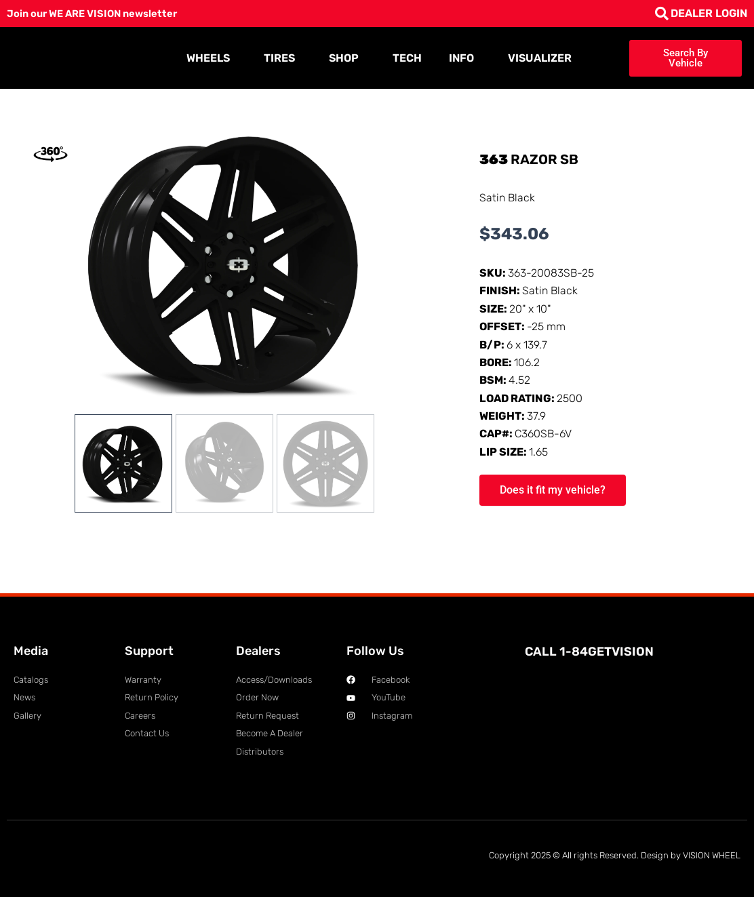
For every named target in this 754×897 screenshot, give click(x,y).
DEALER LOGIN (709, 13)
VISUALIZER (540, 58)
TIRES (283, 58)
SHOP (347, 58)
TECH (407, 58)
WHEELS (211, 58)
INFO (465, 58)
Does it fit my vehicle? (553, 489)
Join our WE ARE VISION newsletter (100, 13)
